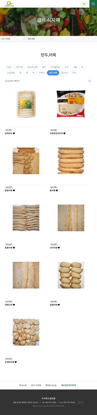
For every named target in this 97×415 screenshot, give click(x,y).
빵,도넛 (65, 72)
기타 (74, 72)
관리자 (80, 402)
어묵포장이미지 (57, 133)
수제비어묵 (11, 362)
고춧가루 (19, 67)
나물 (75, 67)
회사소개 (23, 385)
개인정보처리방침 (68, 385)
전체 (9, 67)
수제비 (41, 72)
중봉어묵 (10, 247)
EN (84, 3)
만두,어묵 (31, 39)
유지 (44, 67)
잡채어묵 (55, 304)
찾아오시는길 (51, 385)
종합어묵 (10, 190)
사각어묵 (55, 247)
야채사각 (10, 304)
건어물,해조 (55, 67)
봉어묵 (54, 190)
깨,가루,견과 (32, 67)
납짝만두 (10, 133)
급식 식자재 (5, 39)
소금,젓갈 (11, 72)
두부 (66, 67)
